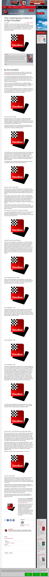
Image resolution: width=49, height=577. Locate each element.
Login (42, 7)
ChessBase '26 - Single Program (41, 36)
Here (35, 570)
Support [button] (23, 7)
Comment (6, 544)
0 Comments (31, 22)
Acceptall (44, 574)
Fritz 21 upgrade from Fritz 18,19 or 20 (41, 555)
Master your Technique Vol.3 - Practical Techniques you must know (41, 523)
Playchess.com (22, 502)
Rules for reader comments (8, 538)
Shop (5, 7)
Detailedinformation (28, 574)
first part (8, 72)
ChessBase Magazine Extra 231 (41, 539)
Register (12, 542)
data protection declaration (37, 571)
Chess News (14, 13)
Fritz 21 (6, 54)
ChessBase (10, 529)
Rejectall (36, 574)
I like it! (27, 22)
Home (10, 7)
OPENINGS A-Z (16, 7)
